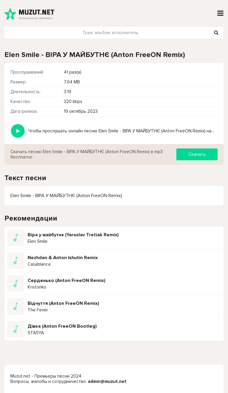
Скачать (197, 154)
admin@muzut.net (107, 381)
